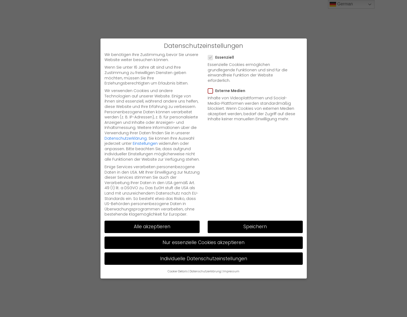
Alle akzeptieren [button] (152, 226)
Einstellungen (145, 143)
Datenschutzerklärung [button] (205, 271)
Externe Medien (228, 90)
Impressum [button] (231, 271)
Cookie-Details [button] (178, 271)
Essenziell (222, 57)
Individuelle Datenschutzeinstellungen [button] (203, 258)
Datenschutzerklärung (126, 138)
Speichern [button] (255, 226)
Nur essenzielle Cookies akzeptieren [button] (203, 242)
